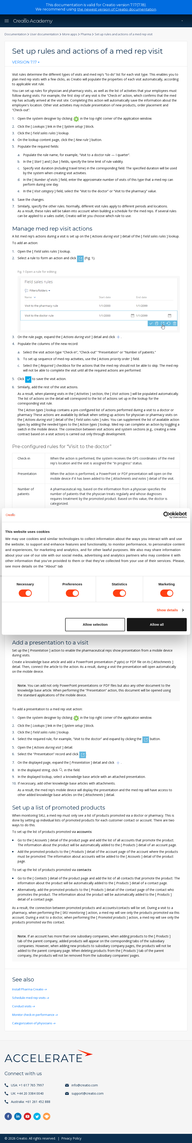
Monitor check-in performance (35, 1014)
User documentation (46, 34)
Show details (167, 610)
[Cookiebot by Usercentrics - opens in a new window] (167, 515)
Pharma (91, 34)
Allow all (157, 624)
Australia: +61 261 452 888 (30, 1101)
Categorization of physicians (33, 1023)
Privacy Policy (71, 1138)
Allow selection (95, 624)
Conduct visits (23, 1006)
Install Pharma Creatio (29, 989)
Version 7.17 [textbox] (24, 62)
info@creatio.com (85, 1085)
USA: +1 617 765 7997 (27, 1085)
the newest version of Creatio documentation (116, 9)
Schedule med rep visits (30, 997)
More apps (74, 34)
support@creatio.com (88, 1093)
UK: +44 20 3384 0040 (27, 1093)
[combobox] (26, 63)
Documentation (16, 34)
